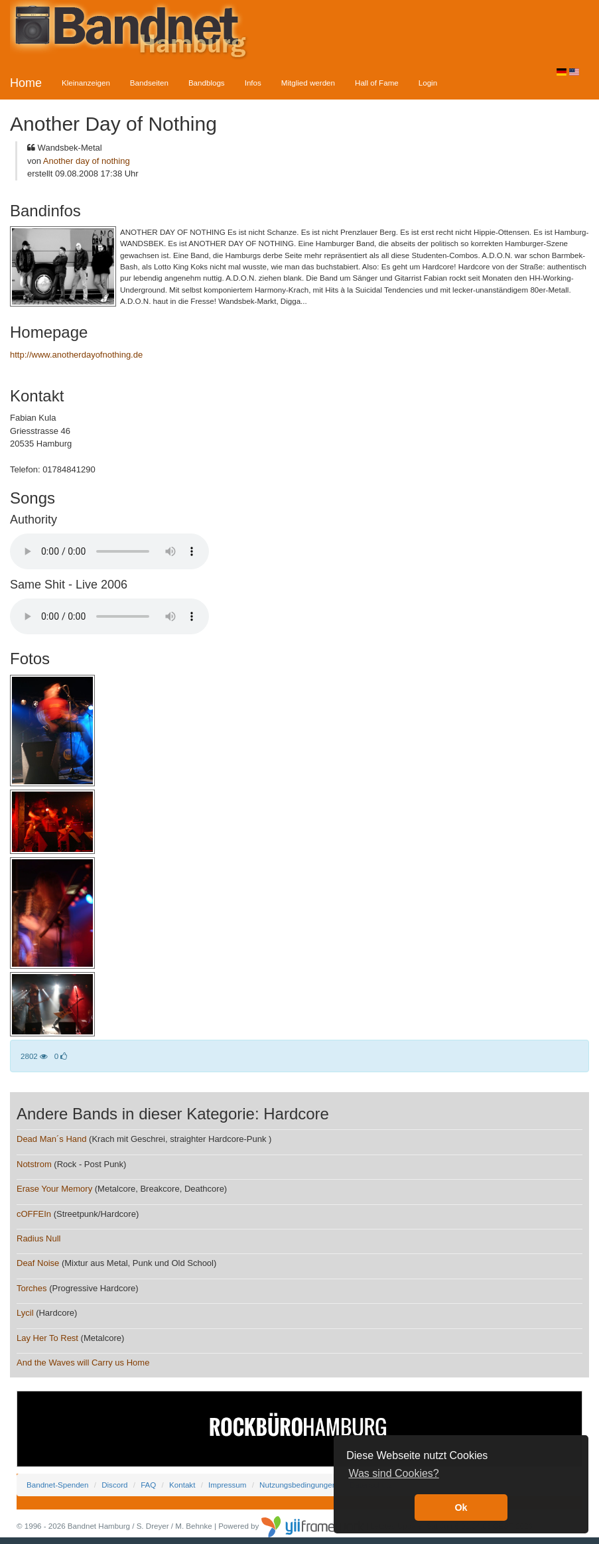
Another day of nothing (86, 161)
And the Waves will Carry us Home (83, 1363)
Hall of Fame (377, 82)
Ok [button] (460, 1507)
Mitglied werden (308, 82)
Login (428, 82)
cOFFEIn (34, 1214)
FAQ (148, 1484)
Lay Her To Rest (47, 1338)
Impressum (227, 1484)
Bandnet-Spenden (57, 1484)
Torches (32, 1288)
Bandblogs (206, 82)
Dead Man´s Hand (52, 1139)
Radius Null (38, 1238)
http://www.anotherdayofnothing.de (76, 355)
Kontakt (182, 1484)
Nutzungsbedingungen (297, 1484)
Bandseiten (149, 82)
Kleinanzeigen (86, 82)
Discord (114, 1484)
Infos (253, 82)
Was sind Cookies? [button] (393, 1473)
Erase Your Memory (54, 1189)
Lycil (25, 1313)
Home (26, 83)
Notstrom (34, 1164)
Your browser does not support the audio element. (109, 551)
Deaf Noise (38, 1263)
